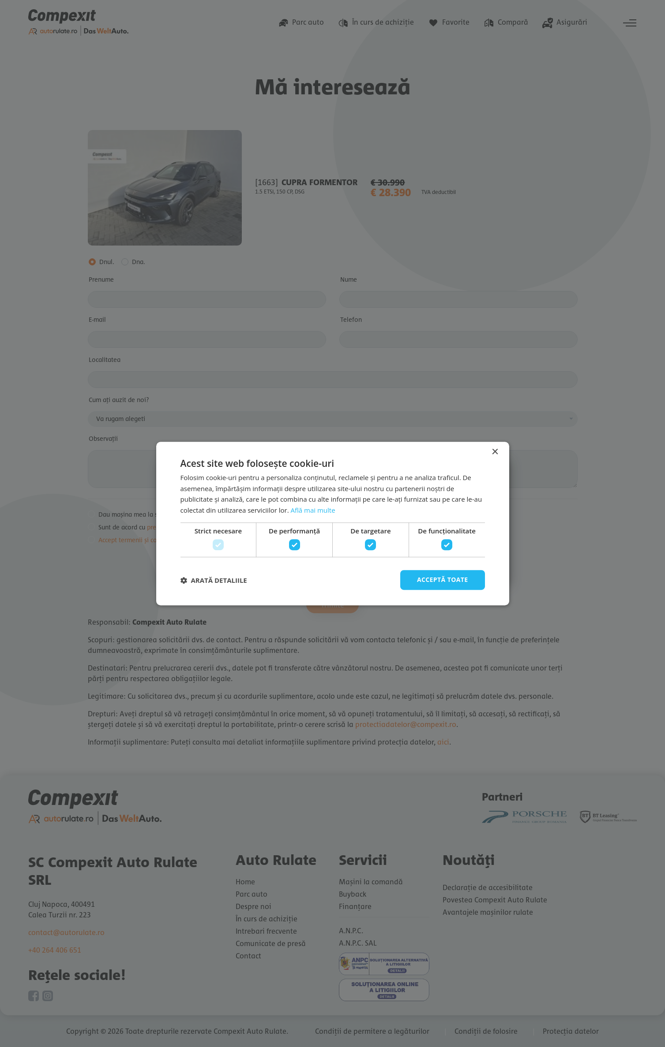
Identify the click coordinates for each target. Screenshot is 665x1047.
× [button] (495, 452)
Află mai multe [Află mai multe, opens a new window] (313, 510)
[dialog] (332, 523)
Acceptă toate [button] (442, 580)
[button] (213, 580)
